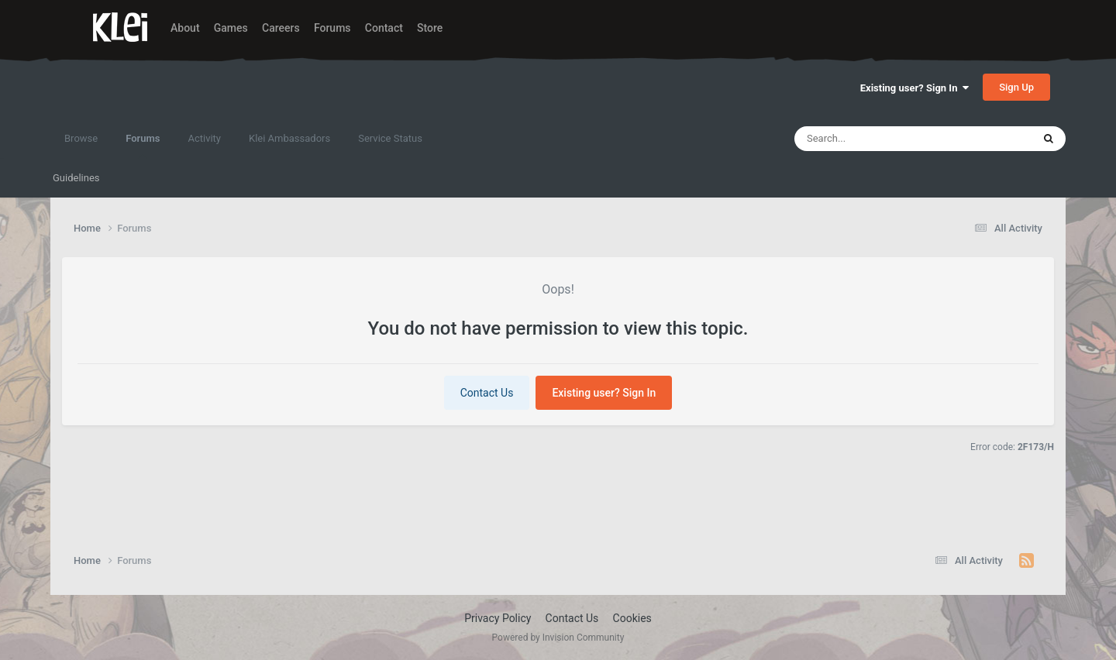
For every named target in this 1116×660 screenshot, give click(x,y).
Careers (281, 28)
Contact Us (487, 393)
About (185, 28)
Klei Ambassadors (289, 138)
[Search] (883, 138)
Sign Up (1016, 87)
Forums (332, 28)
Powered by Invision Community (558, 637)
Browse (81, 138)
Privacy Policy (497, 618)
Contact (384, 28)
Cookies (632, 618)
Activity (204, 138)
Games (231, 28)
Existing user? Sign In (914, 88)
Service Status (390, 138)
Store (430, 28)
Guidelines (76, 178)
